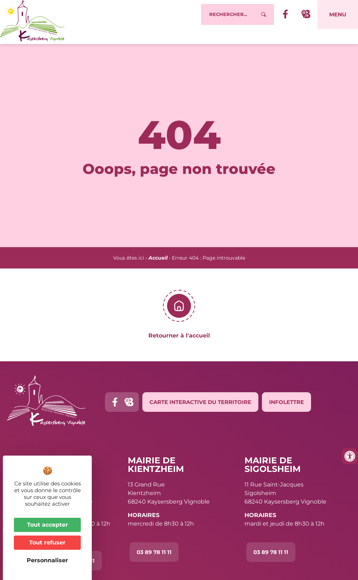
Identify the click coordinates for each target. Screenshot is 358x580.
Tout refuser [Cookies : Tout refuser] (47, 542)
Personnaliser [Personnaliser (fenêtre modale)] (47, 560)
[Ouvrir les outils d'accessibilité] (350, 456)
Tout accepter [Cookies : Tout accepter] (47, 524)
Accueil (158, 258)
